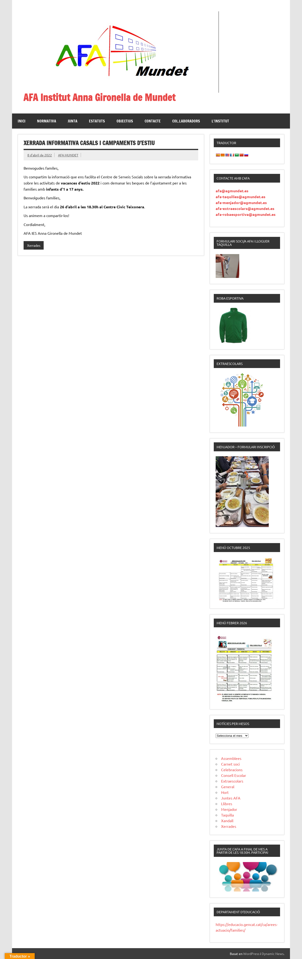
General (227, 786)
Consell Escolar (233, 775)
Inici (21, 121)
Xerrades (33, 245)
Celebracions (232, 769)
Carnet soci (230, 764)
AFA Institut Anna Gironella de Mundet (99, 97)
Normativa (46, 121)
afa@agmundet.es (232, 190)
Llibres (226, 803)
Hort (225, 792)
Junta (72, 121)
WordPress (251, 953)
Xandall (227, 820)
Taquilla (227, 814)
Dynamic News (273, 953)
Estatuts (97, 121)
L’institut (220, 121)
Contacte (153, 121)
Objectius (125, 121)
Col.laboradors (186, 121)
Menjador (229, 809)
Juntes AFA (230, 798)
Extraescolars (232, 781)
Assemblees (231, 758)
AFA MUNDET (68, 155)
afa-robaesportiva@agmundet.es (246, 214)
